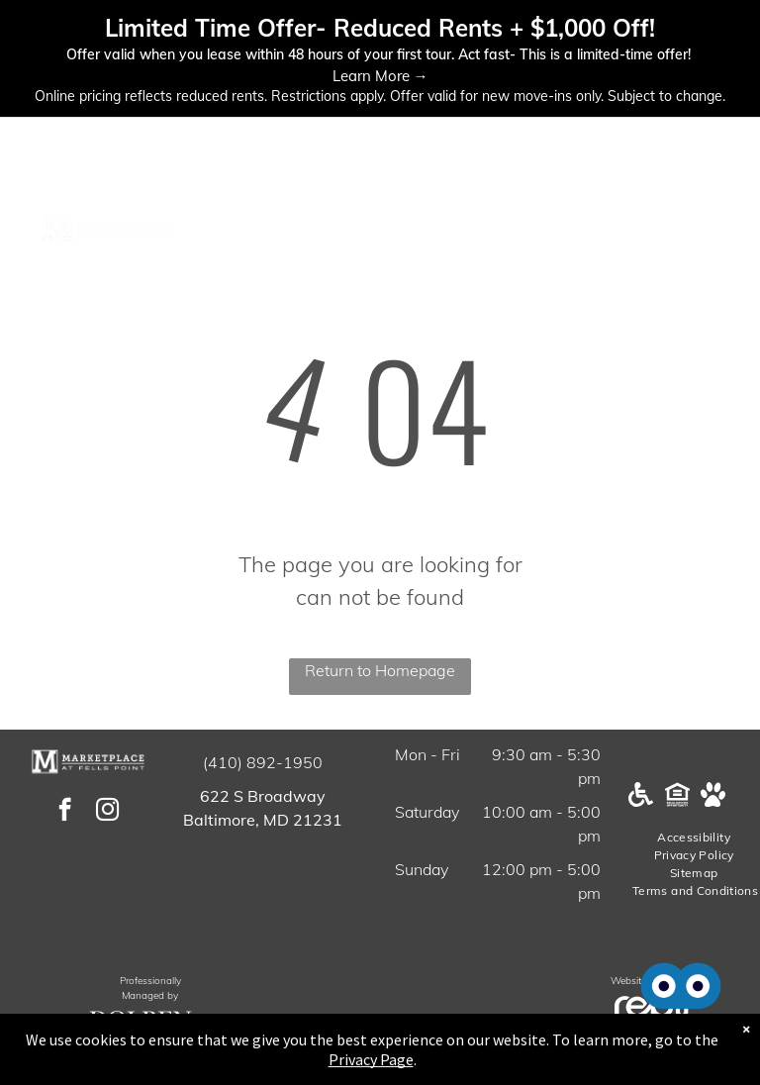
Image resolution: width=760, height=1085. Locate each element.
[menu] (716, 228)
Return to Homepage (380, 670)
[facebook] (65, 812)
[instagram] (107, 812)
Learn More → (380, 75)
